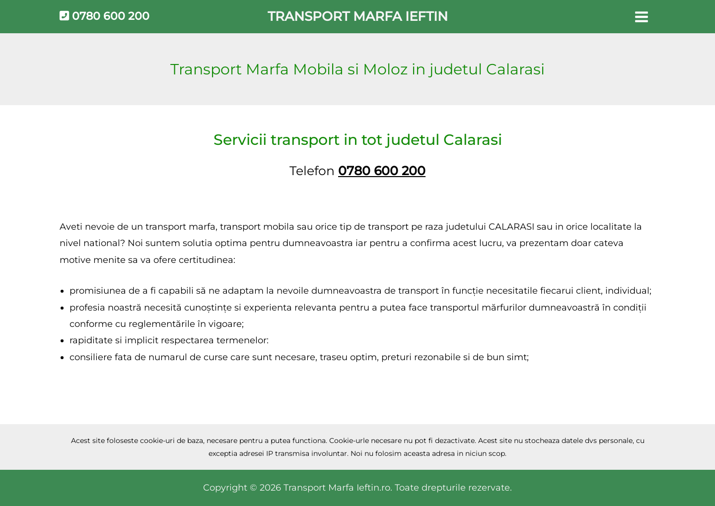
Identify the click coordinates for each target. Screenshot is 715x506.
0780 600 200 (104, 16)
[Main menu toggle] (641, 16)
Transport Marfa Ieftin (358, 16)
